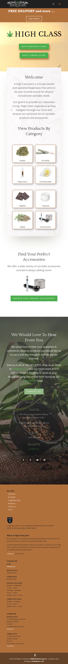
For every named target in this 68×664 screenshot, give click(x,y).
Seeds (21, 227)
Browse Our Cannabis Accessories (34, 298)
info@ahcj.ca (19, 368)
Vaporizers (21, 181)
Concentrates (45, 181)
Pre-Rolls (45, 160)
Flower (22, 160)
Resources (11, 503)
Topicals (44, 206)
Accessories (45, 227)
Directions (10, 629)
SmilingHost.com (37, 661)
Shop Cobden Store (34, 55)
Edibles (22, 206)
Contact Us (30, 380)
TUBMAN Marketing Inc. (38, 659)
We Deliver (11, 497)
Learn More (34, 18)
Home (10, 510)
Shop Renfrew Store (34, 46)
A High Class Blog (14, 500)
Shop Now (11, 494)
